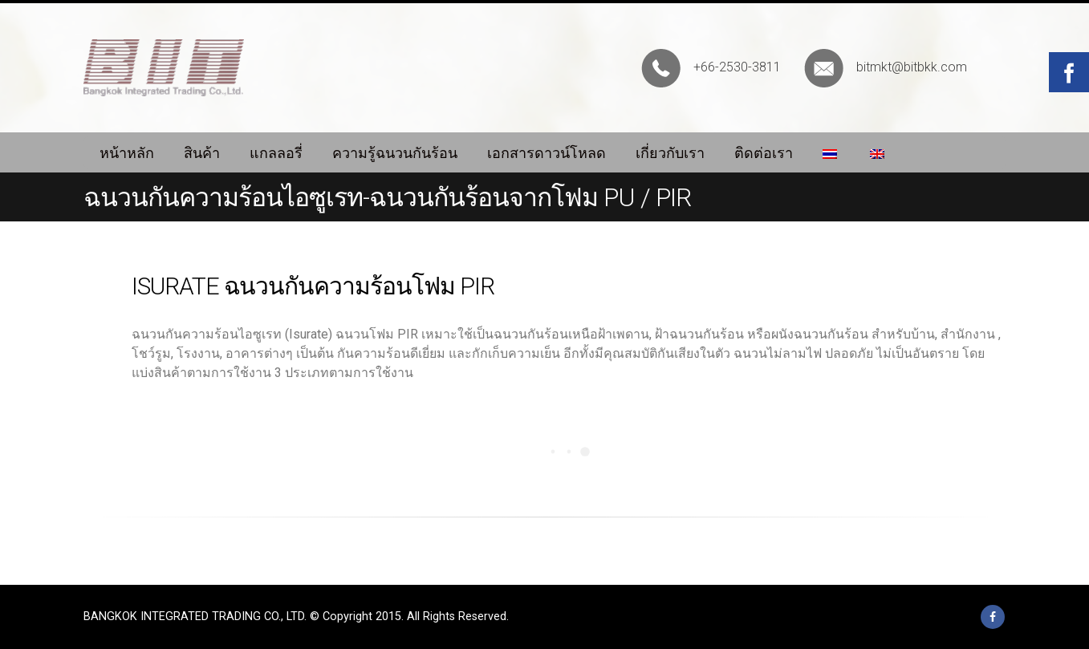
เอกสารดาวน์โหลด (546, 152)
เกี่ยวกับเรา (670, 152)
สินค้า (202, 152)
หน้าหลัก (127, 152)
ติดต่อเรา (763, 152)
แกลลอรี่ (276, 152)
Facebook (993, 617)
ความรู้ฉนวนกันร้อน (394, 152)
